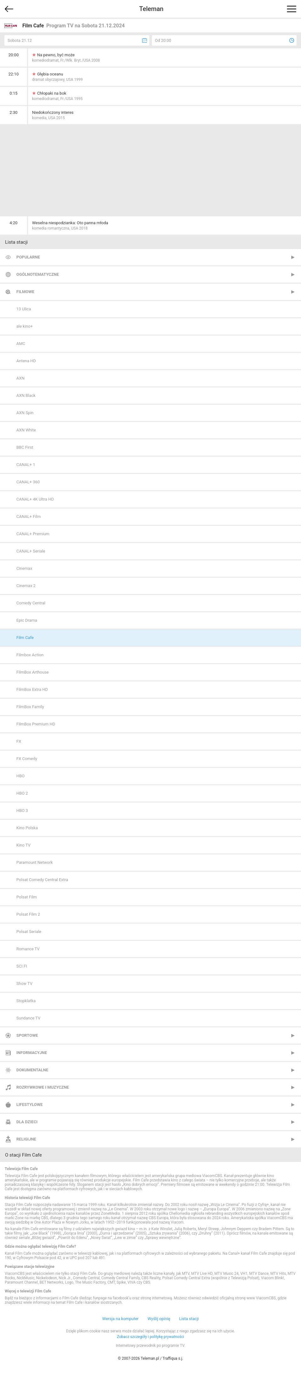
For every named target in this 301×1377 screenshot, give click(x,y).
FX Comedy (26, 758)
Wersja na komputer (120, 1318)
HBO (20, 776)
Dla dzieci (26, 1121)
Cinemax (24, 568)
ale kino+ (24, 326)
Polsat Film (26, 897)
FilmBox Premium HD (35, 724)
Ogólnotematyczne (37, 274)
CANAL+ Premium (32, 533)
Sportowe (27, 1035)
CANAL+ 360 (28, 482)
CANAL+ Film (28, 516)
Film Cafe (25, 637)
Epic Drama (26, 620)
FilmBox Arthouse (32, 672)
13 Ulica (23, 309)
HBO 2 (22, 793)
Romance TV (28, 949)
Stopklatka (26, 1000)
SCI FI (21, 966)
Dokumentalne (32, 1070)
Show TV (24, 983)
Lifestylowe (29, 1104)
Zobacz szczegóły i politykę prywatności (150, 1337)
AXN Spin (25, 412)
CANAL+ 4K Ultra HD (35, 499)
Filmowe (25, 291)
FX (18, 741)
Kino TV (23, 845)
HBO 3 (22, 810)
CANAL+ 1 (25, 464)
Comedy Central (30, 603)
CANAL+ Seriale (30, 551)
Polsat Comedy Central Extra (42, 879)
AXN (20, 378)
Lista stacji (189, 1318)
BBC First (24, 447)
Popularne (28, 257)
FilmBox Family (30, 706)
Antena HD (26, 360)
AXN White (26, 430)
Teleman (151, 9)
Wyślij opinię (159, 1318)
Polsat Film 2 (28, 914)
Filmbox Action (29, 654)
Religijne (26, 1139)
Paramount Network (34, 862)
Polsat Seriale (28, 931)
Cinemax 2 (26, 585)
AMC (20, 343)
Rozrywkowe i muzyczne (42, 1087)
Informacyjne (31, 1052)
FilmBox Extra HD (32, 689)
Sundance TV (28, 1018)
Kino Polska (27, 827)
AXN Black (26, 395)
